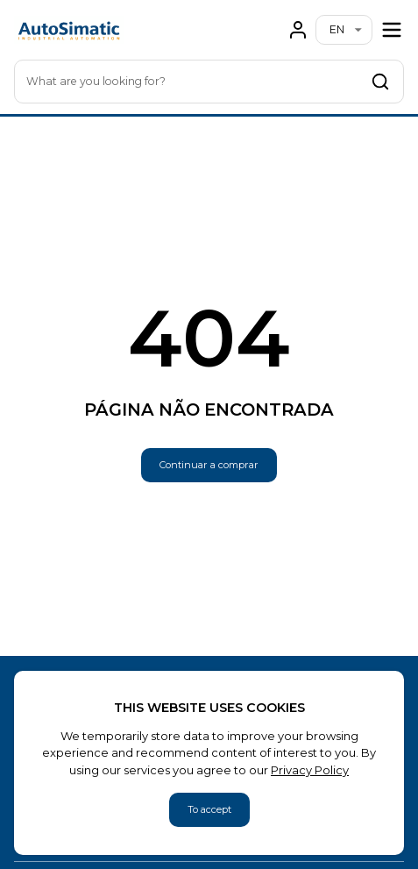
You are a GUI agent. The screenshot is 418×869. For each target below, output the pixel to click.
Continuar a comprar (209, 465)
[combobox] (209, 81)
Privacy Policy (310, 770)
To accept (209, 809)
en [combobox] (336, 29)
